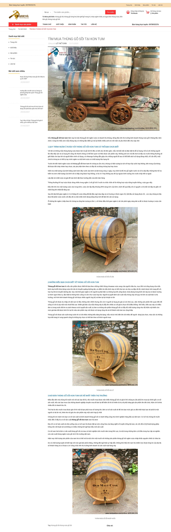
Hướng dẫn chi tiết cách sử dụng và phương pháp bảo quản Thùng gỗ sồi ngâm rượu (31, 92)
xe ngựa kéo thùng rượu (111, 17)
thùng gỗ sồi (59, 17)
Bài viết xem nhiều (17, 71)
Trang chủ (129, 5)
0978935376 (30, 5)
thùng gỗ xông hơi (70, 17)
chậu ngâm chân (96, 17)
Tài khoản (134, 13)
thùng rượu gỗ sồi (66, 525)
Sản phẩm (146, 5)
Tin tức (154, 5)
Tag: (49, 525)
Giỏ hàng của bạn (155, 11)
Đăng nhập (134, 11)
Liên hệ (160, 5)
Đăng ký (141, 11)
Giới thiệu (137, 5)
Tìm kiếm (110, 12)
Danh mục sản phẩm (23, 24)
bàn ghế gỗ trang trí (83, 17)
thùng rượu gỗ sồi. (54, 19)
